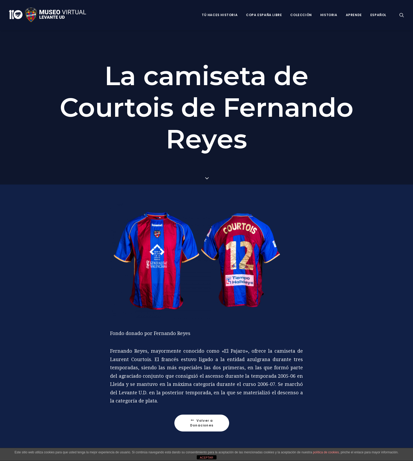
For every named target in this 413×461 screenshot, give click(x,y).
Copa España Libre (264, 15)
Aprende (354, 15)
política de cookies (326, 452)
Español (378, 15)
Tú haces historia (220, 15)
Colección (301, 15)
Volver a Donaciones (202, 423)
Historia (328, 15)
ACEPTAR (206, 457)
